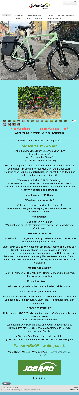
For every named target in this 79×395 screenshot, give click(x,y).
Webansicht (74, 390)
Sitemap (15, 388)
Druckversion (6, 388)
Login (76, 388)
